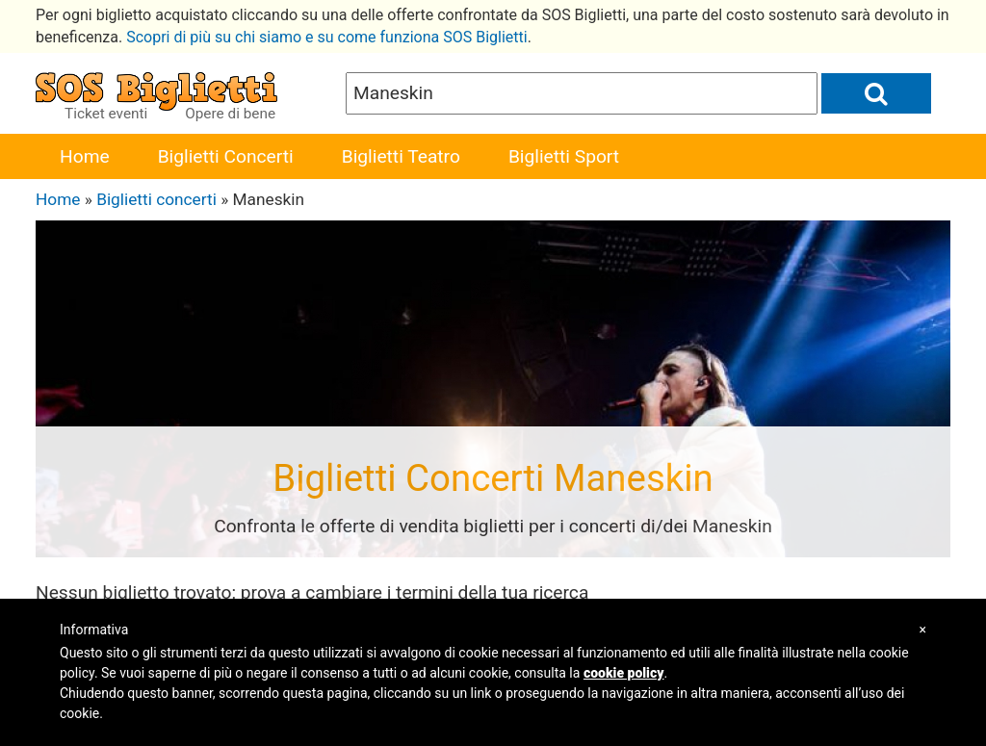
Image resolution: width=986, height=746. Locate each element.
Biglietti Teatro (401, 156)
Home (85, 156)
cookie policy (624, 673)
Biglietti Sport (563, 156)
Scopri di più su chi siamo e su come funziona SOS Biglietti (327, 37)
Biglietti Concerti (226, 156)
